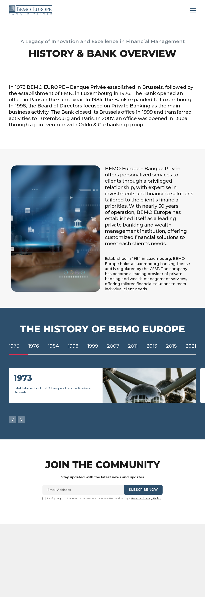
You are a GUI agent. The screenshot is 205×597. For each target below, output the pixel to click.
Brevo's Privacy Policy (146, 501)
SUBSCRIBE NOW (143, 492)
